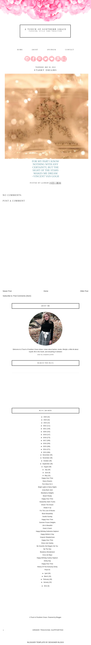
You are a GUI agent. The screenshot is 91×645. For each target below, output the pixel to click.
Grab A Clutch (47, 528)
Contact (69, 49)
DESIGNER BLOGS (56, 642)
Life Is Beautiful (47, 525)
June (46, 473)
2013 (44, 452)
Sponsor (51, 49)
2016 (44, 443)
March (46, 576)
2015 (44, 446)
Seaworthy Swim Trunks (47, 502)
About (35, 49)
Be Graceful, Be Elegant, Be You (47, 546)
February (46, 579)
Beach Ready (47, 496)
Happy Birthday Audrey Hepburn (47, 558)
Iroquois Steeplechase (47, 537)
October (46, 461)
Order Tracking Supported (48, 630)
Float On (47, 570)
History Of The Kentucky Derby (47, 567)
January (46, 582)
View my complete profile (45, 354)
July (46, 470)
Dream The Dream (47, 505)
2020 (44, 432)
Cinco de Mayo (47, 555)
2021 (44, 429)
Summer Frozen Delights (47, 522)
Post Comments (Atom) (22, 296)
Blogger (58, 617)
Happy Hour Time (47, 478)
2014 (44, 449)
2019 (44, 434)
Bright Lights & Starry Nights (47, 487)
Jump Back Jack (47, 490)
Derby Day (47, 561)
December (46, 455)
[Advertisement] (21, 272)
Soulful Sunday (47, 516)
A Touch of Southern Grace (45, 29)
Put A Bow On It (47, 484)
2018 (44, 437)
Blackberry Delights (47, 493)
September (46, 464)
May (46, 475)
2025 (45, 417)
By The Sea (47, 549)
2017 (44, 440)
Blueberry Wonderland (47, 552)
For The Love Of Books (47, 511)
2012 (45, 586)
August (46, 467)
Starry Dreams (47, 481)
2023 (45, 423)
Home (20, 49)
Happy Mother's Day (47, 534)
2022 (44, 426)
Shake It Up (47, 508)
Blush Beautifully (47, 513)
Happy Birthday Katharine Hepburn (47, 531)
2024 (45, 420)
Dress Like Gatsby (47, 543)
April (46, 573)
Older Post (84, 291)
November (46, 458)
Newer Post (7, 291)
